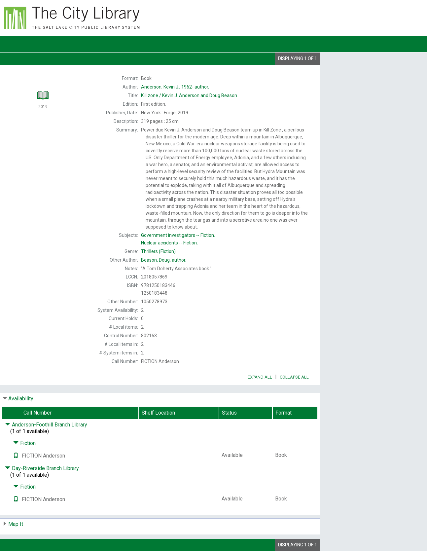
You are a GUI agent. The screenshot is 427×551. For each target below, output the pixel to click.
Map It (15, 524)
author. (175, 87)
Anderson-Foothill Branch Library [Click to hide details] (46, 425)
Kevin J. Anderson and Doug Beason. (189, 95)
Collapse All (294, 377)
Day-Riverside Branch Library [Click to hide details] (42, 468)
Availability (20, 398)
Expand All (260, 377)
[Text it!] (15, 456)
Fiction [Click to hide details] (24, 443)
